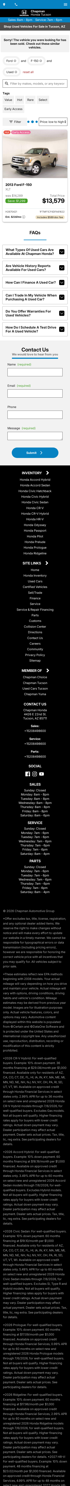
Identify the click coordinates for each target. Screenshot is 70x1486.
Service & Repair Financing (35, 609)
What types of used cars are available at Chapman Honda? (35, 252)
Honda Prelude (35, 542)
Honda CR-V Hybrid (35, 513)
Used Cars (35, 581)
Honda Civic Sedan (35, 502)
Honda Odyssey (35, 525)
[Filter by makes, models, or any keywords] (35, 83)
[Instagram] (35, 774)
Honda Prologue (35, 547)
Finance (35, 598)
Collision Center (35, 626)
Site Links (32, 563)
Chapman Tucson (35, 683)
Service (35, 604)
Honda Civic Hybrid (35, 496)
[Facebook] (28, 774)
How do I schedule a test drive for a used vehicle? (35, 329)
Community (35, 649)
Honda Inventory (35, 575)
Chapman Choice (35, 677)
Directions (35, 632)
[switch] (65, 4)
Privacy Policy (35, 655)
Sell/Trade (35, 592)
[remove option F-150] (36, 61)
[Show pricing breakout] (15, 217)
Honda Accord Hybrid (35, 479)
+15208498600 (35, 731)
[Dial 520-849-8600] (16, 4)
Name (19, 364)
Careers (35, 643)
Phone (11, 407)
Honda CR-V (35, 508)
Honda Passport (35, 530)
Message (21, 428)
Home (35, 570)
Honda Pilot (35, 536)
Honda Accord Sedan (35, 485)
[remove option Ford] (11, 61)
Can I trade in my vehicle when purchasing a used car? (35, 297)
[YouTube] (41, 774)
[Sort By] (53, 122)
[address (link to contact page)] (4, 4)
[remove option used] (11, 72)
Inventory (32, 473)
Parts (35, 615)
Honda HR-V (35, 519)
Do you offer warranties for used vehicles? (35, 313)
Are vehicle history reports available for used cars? (35, 268)
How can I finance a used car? (35, 282)
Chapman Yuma (35, 694)
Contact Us (35, 638)
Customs (35, 621)
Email (19, 385)
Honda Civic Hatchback (35, 491)
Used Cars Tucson (35, 688)
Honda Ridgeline (35, 553)
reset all (28, 72)
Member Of (32, 671)
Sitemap (35, 660)
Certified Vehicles (35, 587)
